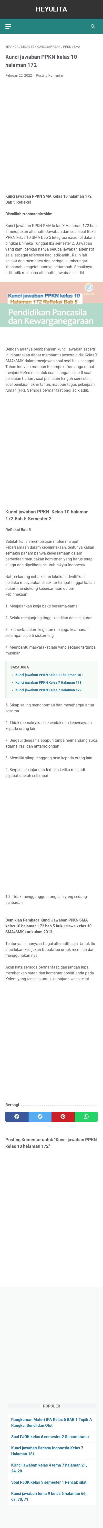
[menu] (8, 26)
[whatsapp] (86, 1117)
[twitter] (40, 1117)
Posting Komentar (49, 75)
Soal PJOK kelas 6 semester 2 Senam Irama (50, 1436)
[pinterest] (63, 1117)
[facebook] (17, 1117)
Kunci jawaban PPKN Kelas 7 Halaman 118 (48, 682)
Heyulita (51, 9)
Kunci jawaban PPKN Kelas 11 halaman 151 (49, 675)
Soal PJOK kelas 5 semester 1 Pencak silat (48, 1482)
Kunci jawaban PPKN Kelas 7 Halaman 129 (48, 690)
